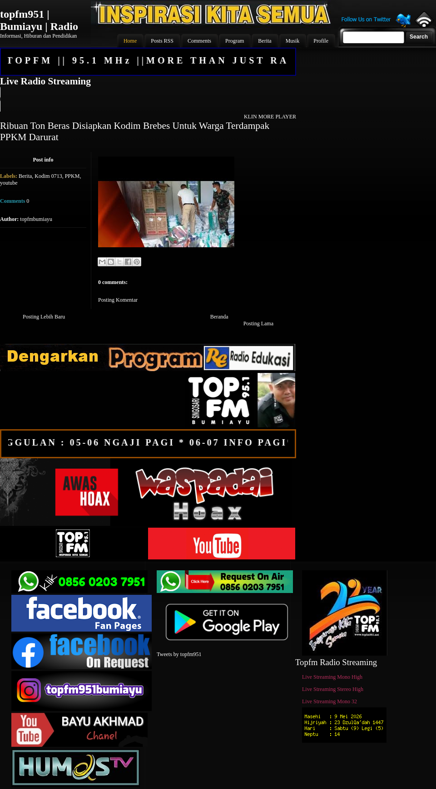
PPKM (72, 176)
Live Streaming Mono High (332, 677)
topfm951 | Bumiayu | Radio (39, 20)
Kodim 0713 (48, 176)
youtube (9, 183)
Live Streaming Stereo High (332, 689)
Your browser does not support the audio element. (147, 99)
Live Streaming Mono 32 (329, 701)
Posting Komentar (118, 300)
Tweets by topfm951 (179, 654)
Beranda (219, 317)
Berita (25, 176)
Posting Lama (258, 323)
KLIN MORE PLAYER (270, 116)
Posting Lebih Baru (44, 317)
